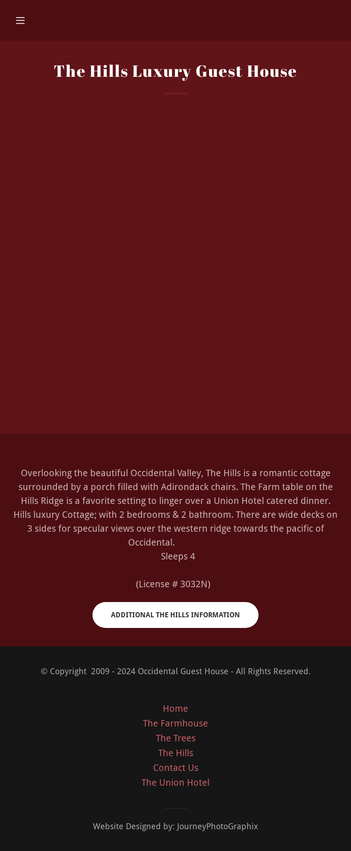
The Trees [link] (176, 738)
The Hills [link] (175, 752)
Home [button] (175, 708)
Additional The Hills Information (175, 615)
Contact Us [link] (175, 767)
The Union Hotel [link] (175, 782)
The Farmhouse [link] (175, 723)
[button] (36, 20)
